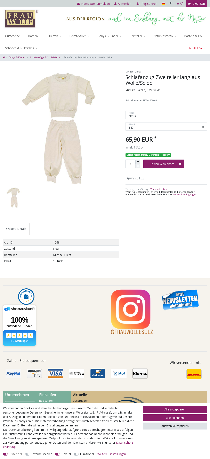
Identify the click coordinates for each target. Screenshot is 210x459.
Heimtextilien (78, 36)
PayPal (66, 454)
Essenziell (16, 454)
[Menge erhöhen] (137, 162)
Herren (53, 36)
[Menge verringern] (137, 166)
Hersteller (135, 36)
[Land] (163, 3)
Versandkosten (158, 188)
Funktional (87, 454)
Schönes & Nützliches (19, 48)
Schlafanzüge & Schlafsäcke (44, 57)
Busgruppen (80, 400)
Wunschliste (135, 178)
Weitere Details (16, 229)
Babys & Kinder (108, 36)
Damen (33, 36)
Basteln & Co (193, 36)
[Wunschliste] (180, 3)
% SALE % (195, 48)
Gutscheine (12, 36)
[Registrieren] (146, 3)
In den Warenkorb (166, 164)
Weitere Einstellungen (111, 454)
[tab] (16, 229)
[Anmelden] (122, 3)
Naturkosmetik (163, 36)
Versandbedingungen (184, 194)
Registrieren (46, 400)
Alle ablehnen (175, 418)
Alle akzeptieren (174, 409)
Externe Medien (42, 454)
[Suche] (171, 3)
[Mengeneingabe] (130, 164)
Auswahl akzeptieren (175, 426)
